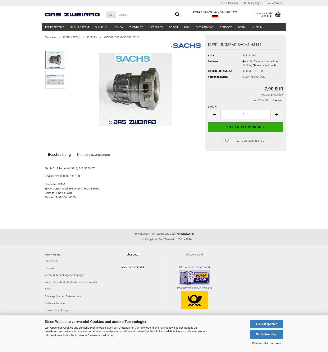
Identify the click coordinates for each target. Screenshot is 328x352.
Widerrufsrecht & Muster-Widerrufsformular (71, 282)
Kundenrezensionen (93, 154)
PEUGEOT (226, 27)
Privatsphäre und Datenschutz (63, 296)
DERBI (242, 27)
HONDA (118, 27)
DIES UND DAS (205, 27)
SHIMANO (101, 27)
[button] (229, 3)
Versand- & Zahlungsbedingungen (65, 275)
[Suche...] (111, 14)
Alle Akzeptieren (266, 324)
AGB (47, 289)
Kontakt (49, 268)
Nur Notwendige (266, 334)
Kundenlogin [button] (252, 3)
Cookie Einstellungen (57, 310)
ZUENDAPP (136, 27)
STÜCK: (212, 106)
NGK (187, 27)
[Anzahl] (245, 114)
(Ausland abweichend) (264, 65)
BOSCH (173, 27)
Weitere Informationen (266, 343)
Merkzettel (275, 3)
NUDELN (257, 27)
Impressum (51, 261)
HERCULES (156, 27)
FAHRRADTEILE (54, 27)
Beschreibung (59, 154)
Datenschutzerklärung (101, 335)
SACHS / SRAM (79, 27)
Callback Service (55, 303)
